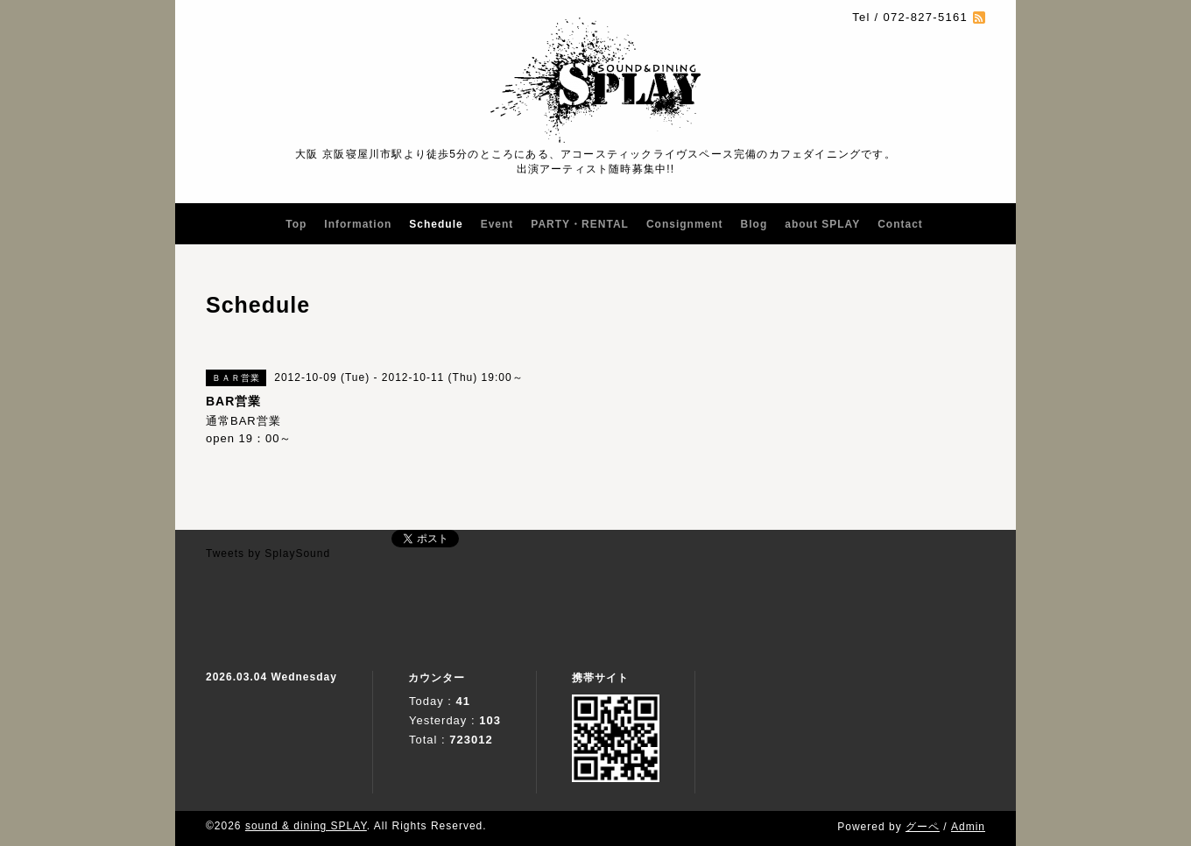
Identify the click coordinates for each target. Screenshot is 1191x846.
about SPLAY (822, 224)
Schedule (435, 224)
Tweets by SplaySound (268, 553)
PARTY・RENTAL (580, 224)
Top (296, 224)
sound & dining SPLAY (306, 826)
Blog (754, 224)
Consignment (684, 224)
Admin (968, 827)
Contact (900, 224)
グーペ (923, 827)
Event (497, 224)
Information (357, 224)
